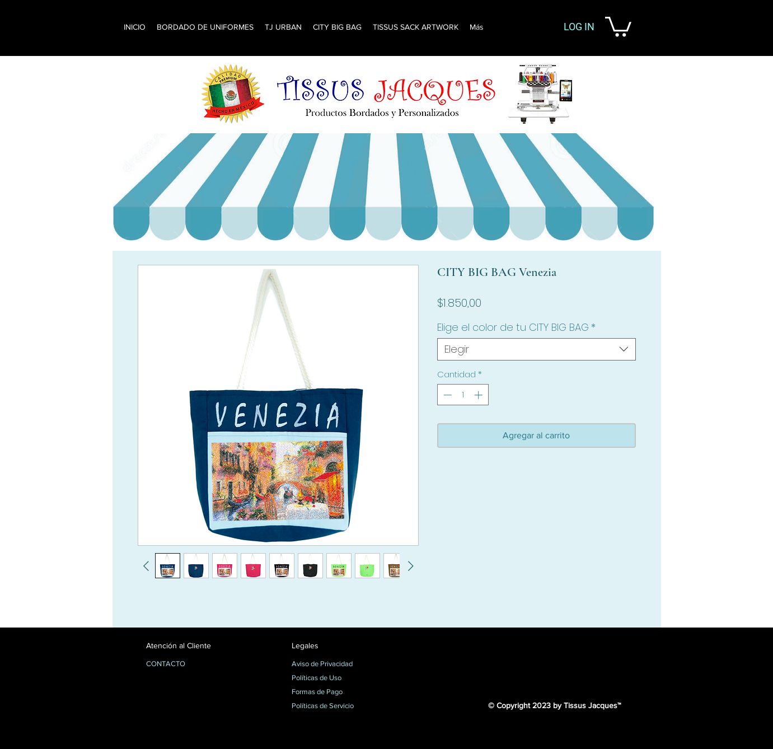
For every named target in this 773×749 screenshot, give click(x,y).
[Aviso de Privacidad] (331, 664)
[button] (618, 25)
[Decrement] (446, 395)
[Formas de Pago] (331, 692)
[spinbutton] (462, 395)
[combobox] (536, 349)
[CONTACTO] (185, 664)
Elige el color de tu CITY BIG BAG (516, 327)
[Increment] (479, 395)
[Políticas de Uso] (331, 678)
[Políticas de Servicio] (331, 706)
